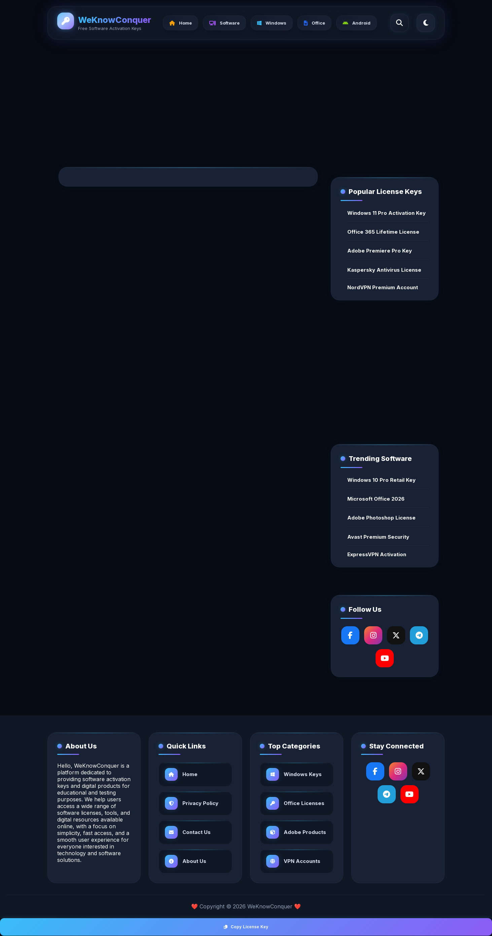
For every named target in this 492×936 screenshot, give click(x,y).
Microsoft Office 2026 (376, 499)
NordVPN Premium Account (382, 287)
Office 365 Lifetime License (383, 232)
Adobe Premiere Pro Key (379, 250)
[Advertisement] (246, 96)
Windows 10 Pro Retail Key (381, 480)
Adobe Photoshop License (381, 517)
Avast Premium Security (378, 537)
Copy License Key (246, 927)
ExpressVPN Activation (376, 554)
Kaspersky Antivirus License (384, 270)
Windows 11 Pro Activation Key (386, 213)
